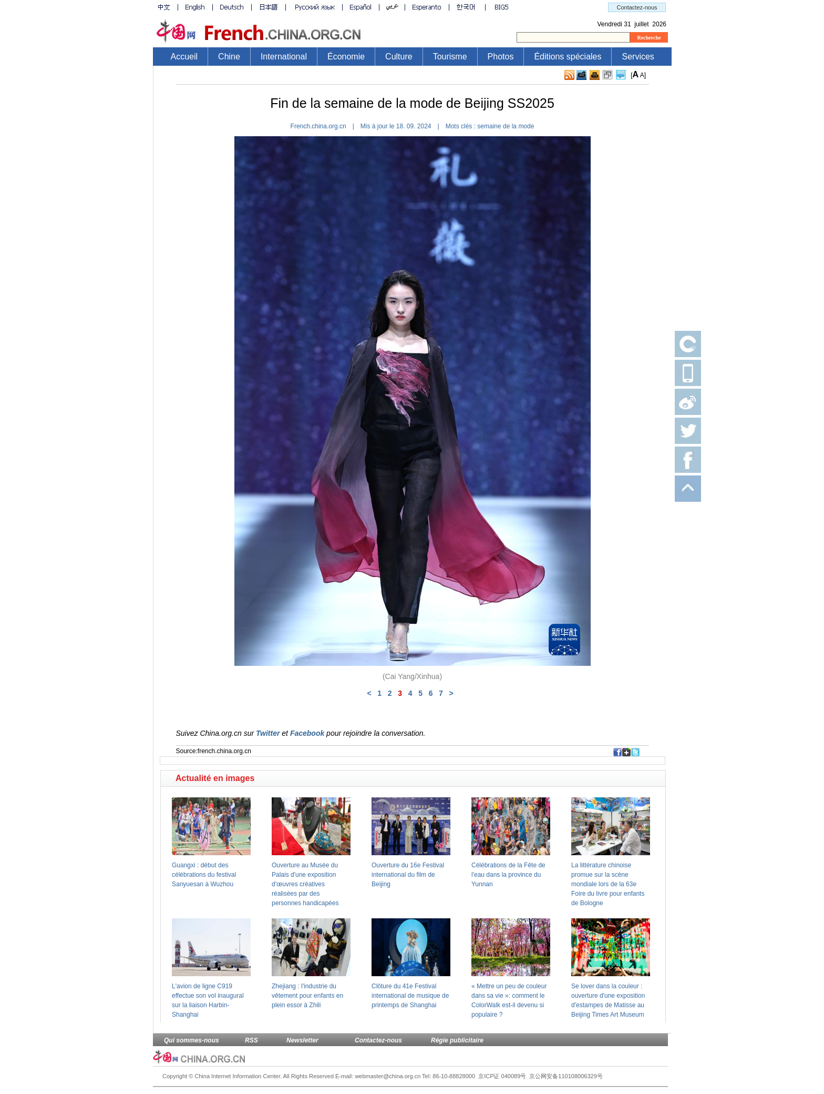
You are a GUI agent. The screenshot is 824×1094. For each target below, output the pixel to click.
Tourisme (450, 56)
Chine (229, 56)
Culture (399, 56)
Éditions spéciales (567, 56)
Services (638, 56)
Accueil (184, 56)
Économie (346, 56)
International (284, 56)
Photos (501, 56)
